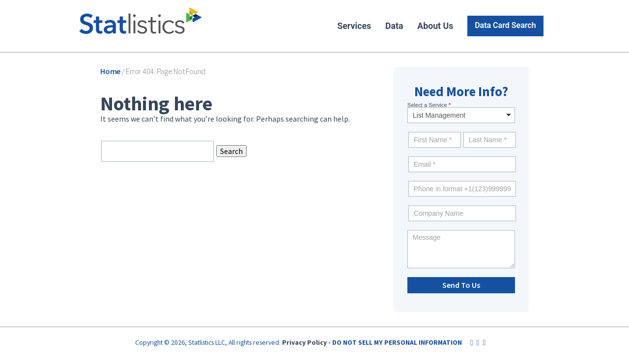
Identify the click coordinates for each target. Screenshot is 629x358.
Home (110, 71)
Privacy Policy (304, 342)
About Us (435, 26)
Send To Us (461, 285)
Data (394, 26)
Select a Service (429, 104)
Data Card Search (505, 25)
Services (354, 26)
